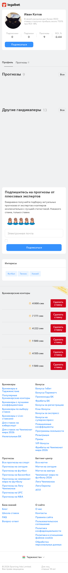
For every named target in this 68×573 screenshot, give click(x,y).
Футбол (11, 273)
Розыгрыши (42, 435)
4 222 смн (37, 328)
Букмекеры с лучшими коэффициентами (15, 403)
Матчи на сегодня (45, 466)
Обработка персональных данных (48, 543)
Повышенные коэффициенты (44, 425)
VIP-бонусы (42, 443)
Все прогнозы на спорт (15, 462)
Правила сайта (44, 517)
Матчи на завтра (45, 470)
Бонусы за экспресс (47, 413)
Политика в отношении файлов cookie (49, 536)
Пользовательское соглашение (46, 523)
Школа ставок (10, 513)
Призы (39, 439)
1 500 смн (37, 340)
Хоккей (35, 273)
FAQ (4, 517)
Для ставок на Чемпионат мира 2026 (17, 431)
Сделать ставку (58, 328)
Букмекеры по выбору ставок (15, 410)
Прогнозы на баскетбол (16, 474)
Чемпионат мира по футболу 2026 (46, 476)
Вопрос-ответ (10, 521)
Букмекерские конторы (16, 293)
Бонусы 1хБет (43, 388)
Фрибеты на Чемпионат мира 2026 (49, 449)
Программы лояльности (49, 430)
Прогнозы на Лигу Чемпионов (12, 487)
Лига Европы (43, 485)
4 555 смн (37, 353)
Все (62, 74)
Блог (5, 509)
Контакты (41, 513)
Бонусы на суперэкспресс (44, 418)
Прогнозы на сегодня (14, 466)
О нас (38, 509)
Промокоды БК (44, 396)
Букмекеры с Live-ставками (12, 417)
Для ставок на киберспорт (10, 424)
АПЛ (38, 489)
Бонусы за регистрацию (49, 404)
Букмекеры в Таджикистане (10, 390)
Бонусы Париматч (46, 392)
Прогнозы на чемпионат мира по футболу (16, 480)
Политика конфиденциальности (48, 529)
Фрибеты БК (42, 400)
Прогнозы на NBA (12, 496)
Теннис (23, 273)
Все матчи (41, 462)
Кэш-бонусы (42, 409)
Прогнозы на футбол (14, 470)
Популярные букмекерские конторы (16, 397)
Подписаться (19, 44)
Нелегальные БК (11, 436)
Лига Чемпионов (45, 481)
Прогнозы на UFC (12, 492)
